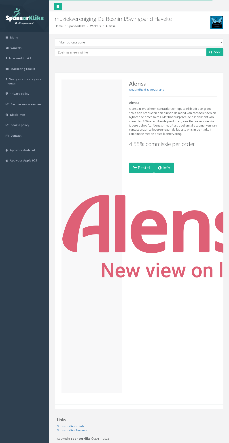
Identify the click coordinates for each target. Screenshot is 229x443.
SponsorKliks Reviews (72, 430)
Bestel (141, 167)
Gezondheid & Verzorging (146, 90)
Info (164, 167)
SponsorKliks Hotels (70, 426)
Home (59, 26)
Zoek (215, 52)
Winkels (95, 26)
